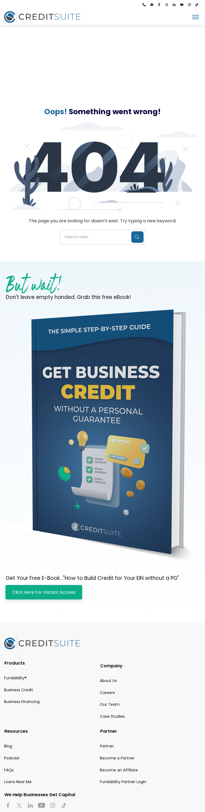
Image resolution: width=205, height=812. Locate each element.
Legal (169, 792)
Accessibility (54, 792)
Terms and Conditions (135, 792)
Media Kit (92, 792)
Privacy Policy (15, 792)
